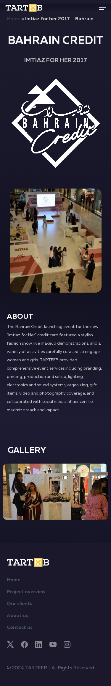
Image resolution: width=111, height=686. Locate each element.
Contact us (20, 627)
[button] (102, 8)
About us (17, 615)
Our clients (19, 604)
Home (13, 19)
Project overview (26, 592)
